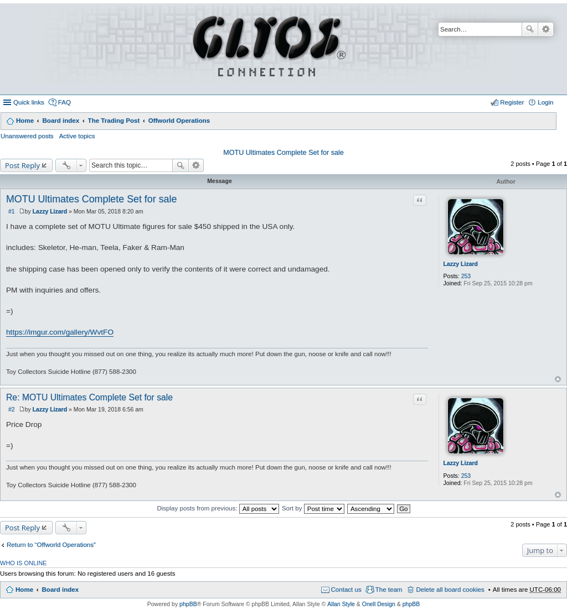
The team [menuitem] (389, 589)
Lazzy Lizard (461, 263)
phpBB (188, 604)
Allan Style (341, 604)
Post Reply (22, 165)
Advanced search (545, 29)
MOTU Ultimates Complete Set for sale (283, 153)
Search (530, 29)
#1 (11, 211)
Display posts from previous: (218, 508)
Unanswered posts (27, 136)
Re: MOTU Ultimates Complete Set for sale (89, 397)
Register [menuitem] (512, 102)
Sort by (313, 508)
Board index (60, 120)
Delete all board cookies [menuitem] (450, 589)
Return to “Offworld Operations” (51, 544)
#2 (11, 409)
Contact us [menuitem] (346, 589)
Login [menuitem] (545, 102)
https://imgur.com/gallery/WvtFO (60, 332)
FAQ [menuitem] (64, 102)
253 (466, 276)
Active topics (77, 136)
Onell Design (378, 604)
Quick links (28, 102)
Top (558, 379)
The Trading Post (114, 120)
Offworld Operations (179, 120)
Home (25, 120)
